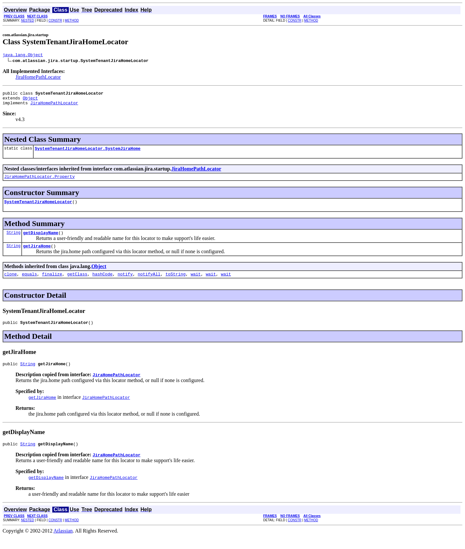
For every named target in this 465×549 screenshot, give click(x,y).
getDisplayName (40, 240)
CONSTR (55, 20)
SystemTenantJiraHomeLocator (38, 208)
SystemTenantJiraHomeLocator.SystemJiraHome (87, 153)
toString (175, 283)
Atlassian (63, 543)
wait (196, 283)
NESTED (27, 20)
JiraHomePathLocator (38, 78)
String (13, 240)
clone (10, 283)
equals (29, 283)
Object (30, 101)
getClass (77, 283)
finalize (52, 283)
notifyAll (149, 283)
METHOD (72, 20)
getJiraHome (37, 254)
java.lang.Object (23, 55)
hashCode (102, 283)
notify (125, 283)
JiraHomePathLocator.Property (39, 182)
